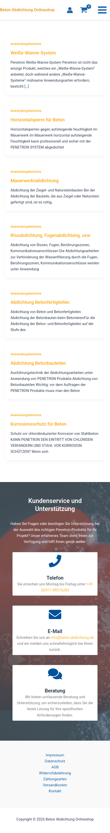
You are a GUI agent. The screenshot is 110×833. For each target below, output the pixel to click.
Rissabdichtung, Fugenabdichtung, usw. (50, 235)
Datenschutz (55, 761)
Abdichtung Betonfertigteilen (40, 302)
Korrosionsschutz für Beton (38, 424)
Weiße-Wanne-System (33, 52)
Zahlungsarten (55, 779)
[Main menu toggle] (102, 10)
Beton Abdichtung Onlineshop (27, 9)
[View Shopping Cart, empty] (84, 10)
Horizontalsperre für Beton (37, 119)
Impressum (55, 755)
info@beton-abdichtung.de (72, 637)
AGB (55, 767)
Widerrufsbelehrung (55, 773)
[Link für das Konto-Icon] (70, 10)
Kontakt (55, 791)
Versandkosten (55, 785)
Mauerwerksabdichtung (34, 180)
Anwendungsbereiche (25, 44)
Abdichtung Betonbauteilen (38, 363)
